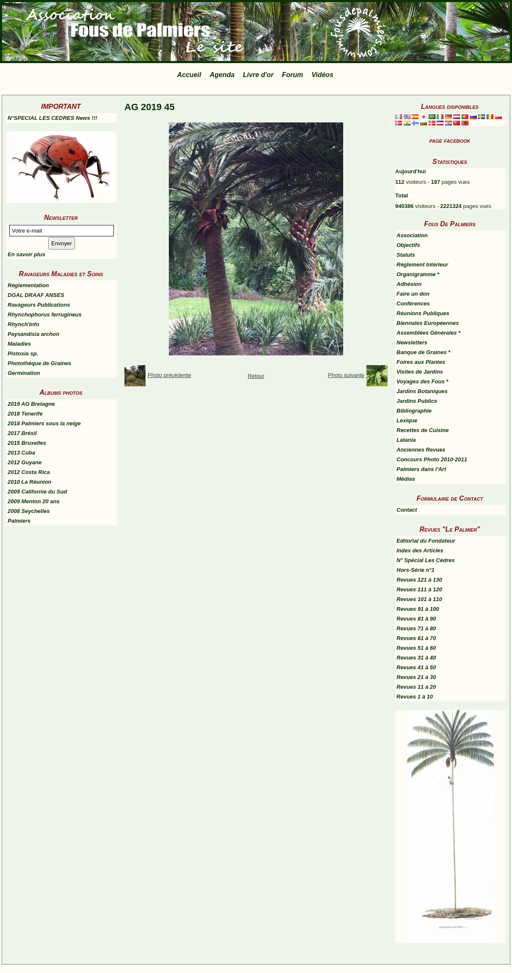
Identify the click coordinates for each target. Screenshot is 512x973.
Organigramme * (417, 274)
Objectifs (408, 245)
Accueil (189, 74)
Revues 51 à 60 (416, 648)
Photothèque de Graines (39, 363)
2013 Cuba (21, 452)
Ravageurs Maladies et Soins (61, 273)
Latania (406, 440)
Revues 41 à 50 (416, 667)
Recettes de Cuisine (422, 430)
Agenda (221, 74)
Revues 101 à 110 (419, 599)
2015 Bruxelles (27, 443)
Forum (292, 74)
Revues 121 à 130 (419, 580)
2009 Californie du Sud (37, 491)
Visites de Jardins (419, 372)
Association (412, 235)
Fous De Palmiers (450, 223)
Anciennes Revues (421, 449)
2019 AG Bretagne (31, 404)
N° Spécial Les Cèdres (425, 560)
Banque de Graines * (423, 352)
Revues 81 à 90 (416, 618)
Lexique (406, 420)
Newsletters (411, 342)
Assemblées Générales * (428, 333)
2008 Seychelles (29, 511)
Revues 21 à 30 (416, 677)
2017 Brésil (22, 433)
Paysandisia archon (33, 334)
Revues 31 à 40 (416, 657)
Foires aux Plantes (420, 362)
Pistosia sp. (23, 353)
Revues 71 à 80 (416, 628)
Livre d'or (258, 74)
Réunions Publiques (422, 313)
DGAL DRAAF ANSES (36, 295)
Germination (24, 373)
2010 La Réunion (29, 482)
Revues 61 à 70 (416, 638)
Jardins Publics (416, 401)
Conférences (413, 303)
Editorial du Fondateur (425, 541)
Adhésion (408, 284)
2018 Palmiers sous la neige (44, 423)
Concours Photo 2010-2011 (431, 459)
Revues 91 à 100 (417, 609)
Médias (405, 479)
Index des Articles (419, 550)
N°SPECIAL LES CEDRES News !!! (52, 118)
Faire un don (412, 294)
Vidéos (322, 74)
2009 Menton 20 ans (34, 501)
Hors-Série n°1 (415, 570)
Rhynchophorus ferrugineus (45, 314)
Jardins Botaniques (422, 391)
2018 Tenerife (25, 413)
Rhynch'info (23, 324)
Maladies (19, 344)
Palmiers (19, 521)
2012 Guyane (24, 462)
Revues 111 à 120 (419, 589)
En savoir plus (26, 254)
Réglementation (28, 285)
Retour (256, 376)
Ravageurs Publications (39, 305)
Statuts (405, 255)
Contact (406, 510)
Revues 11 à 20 (416, 687)
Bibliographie (414, 410)
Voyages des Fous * (422, 381)
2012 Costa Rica (29, 472)
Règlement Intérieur (422, 264)
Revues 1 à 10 (414, 696)
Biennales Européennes (427, 323)
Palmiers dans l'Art (421, 469)
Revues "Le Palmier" (450, 529)
